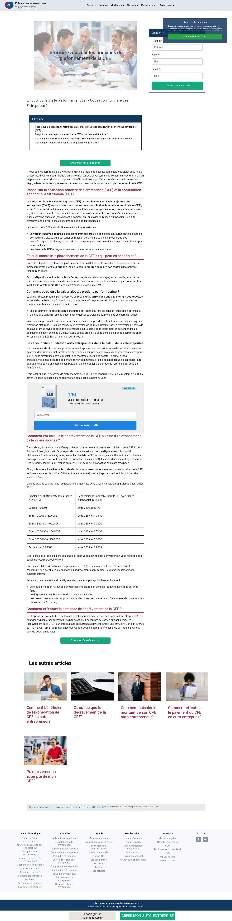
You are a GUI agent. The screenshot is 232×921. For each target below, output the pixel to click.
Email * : (156, 69)
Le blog (98, 867)
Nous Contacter (167, 860)
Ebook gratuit (92, 916)
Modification (118, 5)
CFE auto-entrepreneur (64, 873)
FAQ (167, 853)
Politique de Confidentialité (167, 849)
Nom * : (156, 55)
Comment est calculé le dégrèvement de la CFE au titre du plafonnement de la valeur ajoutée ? (84, 138)
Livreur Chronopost (133, 856)
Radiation (30, 879)
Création (103, 5)
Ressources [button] (148, 5)
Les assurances (99, 859)
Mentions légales (167, 838)
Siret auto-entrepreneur (30, 883)
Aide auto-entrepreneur (64, 838)
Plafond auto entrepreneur (64, 848)
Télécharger (85, 425)
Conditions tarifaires (167, 842)
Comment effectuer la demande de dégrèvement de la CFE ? (67, 142)
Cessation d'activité (30, 872)
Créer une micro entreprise (30, 864)
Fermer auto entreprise (30, 876)
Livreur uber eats (133, 838)
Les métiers (99, 863)
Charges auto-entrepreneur (64, 866)
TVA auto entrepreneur (64, 856)
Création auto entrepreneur (99, 842)
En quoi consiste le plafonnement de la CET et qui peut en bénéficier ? (71, 134)
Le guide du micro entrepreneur (68, 807)
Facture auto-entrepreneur (64, 852)
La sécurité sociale (98, 852)
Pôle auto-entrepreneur (39, 807)
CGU (167, 845)
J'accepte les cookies (195, 36)
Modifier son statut (30, 868)
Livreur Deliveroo (133, 842)
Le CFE (102, 807)
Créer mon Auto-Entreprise (147, 916)
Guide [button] (90, 5)
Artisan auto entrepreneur (133, 859)
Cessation (133, 5)
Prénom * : (158, 40)
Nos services (98, 871)
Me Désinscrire (167, 857)
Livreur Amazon (133, 852)
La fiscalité (91, 807)
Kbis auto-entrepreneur (30, 887)
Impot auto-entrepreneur (64, 870)
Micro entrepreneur (99, 838)
